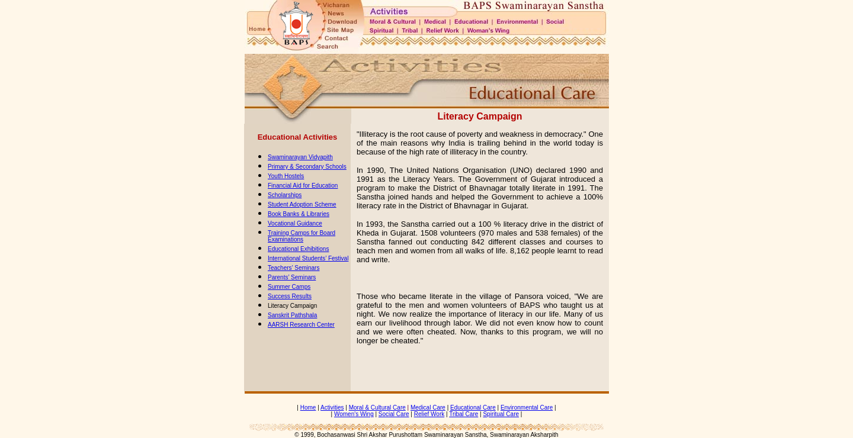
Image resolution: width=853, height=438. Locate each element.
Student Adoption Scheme (302, 204)
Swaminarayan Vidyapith (300, 157)
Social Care (394, 414)
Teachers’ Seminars (293, 268)
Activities (332, 407)
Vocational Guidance (295, 223)
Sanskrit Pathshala (292, 315)
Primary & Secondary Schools (307, 166)
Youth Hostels (286, 176)
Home (308, 407)
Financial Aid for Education (303, 185)
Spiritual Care (501, 414)
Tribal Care (463, 414)
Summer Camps (289, 287)
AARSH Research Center (301, 324)
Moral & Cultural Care (377, 407)
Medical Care (428, 407)
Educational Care (473, 407)
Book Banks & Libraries (298, 214)
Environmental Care (527, 407)
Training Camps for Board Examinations (301, 236)
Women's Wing (354, 414)
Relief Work (429, 414)
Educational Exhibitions (298, 249)
